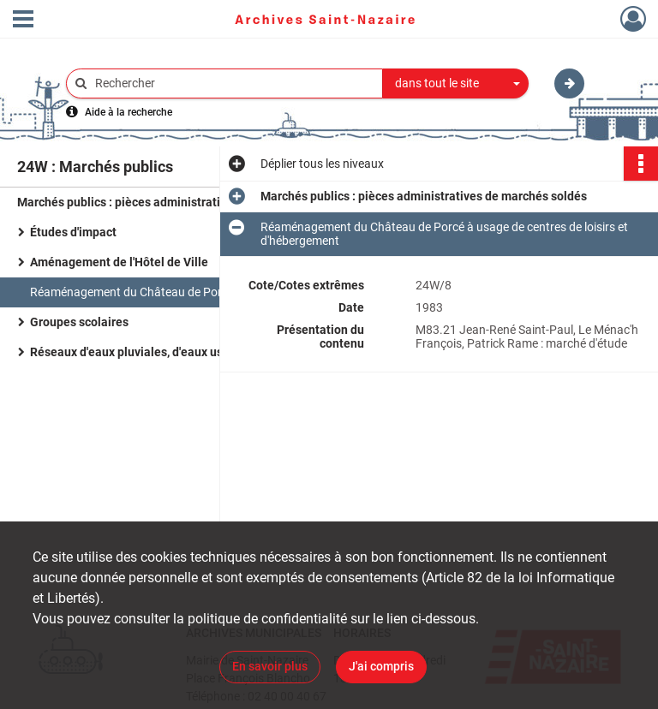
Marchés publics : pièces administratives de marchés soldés (180, 202)
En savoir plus (270, 666)
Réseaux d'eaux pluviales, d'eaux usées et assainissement (187, 352)
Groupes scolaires (79, 322)
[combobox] (456, 84)
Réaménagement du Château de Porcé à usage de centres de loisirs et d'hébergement (201, 292)
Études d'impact (73, 232)
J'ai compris (381, 666)
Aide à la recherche (128, 112)
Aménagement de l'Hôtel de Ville (119, 262)
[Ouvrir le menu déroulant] (23, 20)
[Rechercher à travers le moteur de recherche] (233, 83)
